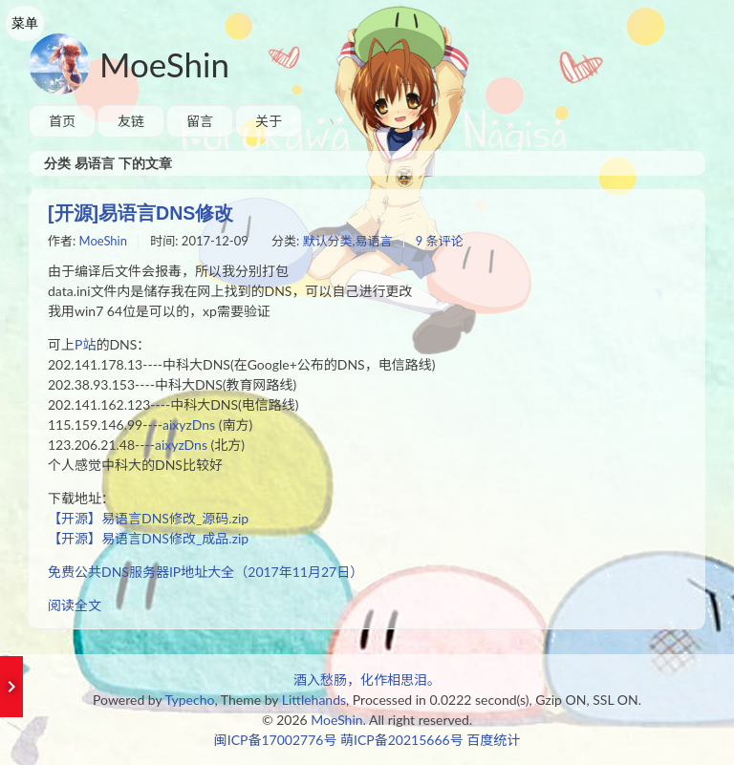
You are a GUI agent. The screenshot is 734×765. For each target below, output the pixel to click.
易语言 (374, 240)
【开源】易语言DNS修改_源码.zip (148, 518)
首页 (62, 121)
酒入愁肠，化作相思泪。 (367, 679)
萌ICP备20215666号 (402, 740)
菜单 (24, 23)
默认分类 (328, 240)
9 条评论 (440, 240)
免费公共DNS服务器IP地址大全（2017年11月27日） (205, 571)
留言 (199, 121)
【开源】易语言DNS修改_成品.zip (148, 538)
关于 (268, 121)
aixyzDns (188, 424)
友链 (131, 121)
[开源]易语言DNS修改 (140, 212)
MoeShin (164, 64)
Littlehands (314, 699)
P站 (85, 344)
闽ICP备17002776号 (275, 740)
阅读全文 (74, 605)
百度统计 (493, 740)
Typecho (190, 699)
